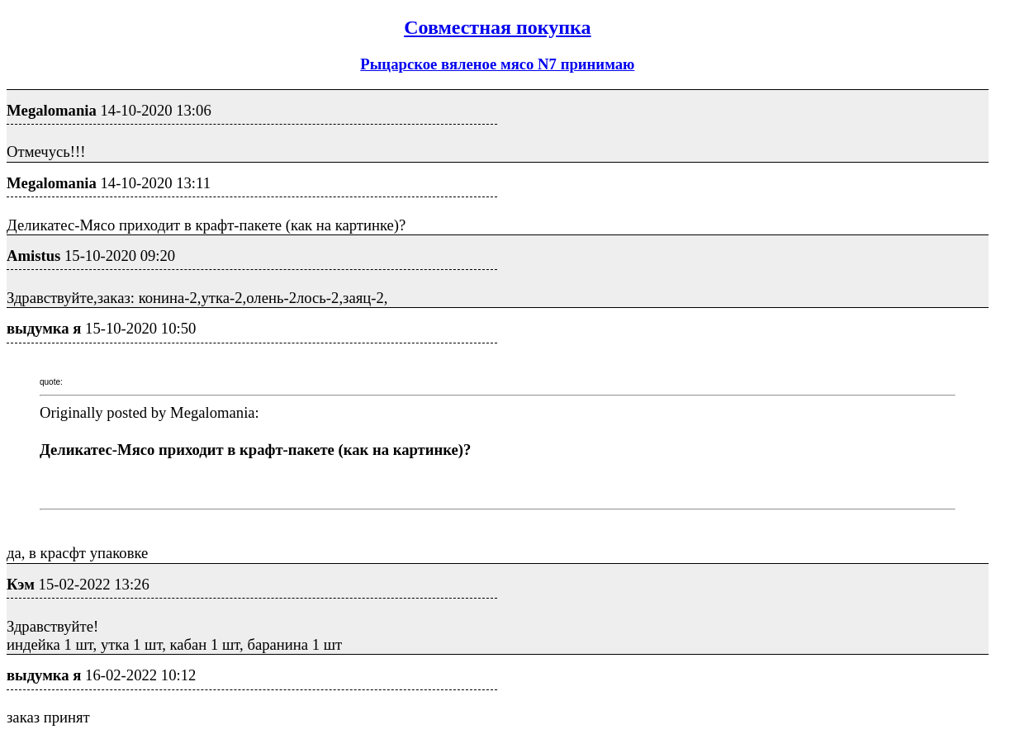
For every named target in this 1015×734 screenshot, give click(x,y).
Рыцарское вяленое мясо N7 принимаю (497, 64)
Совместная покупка (497, 27)
